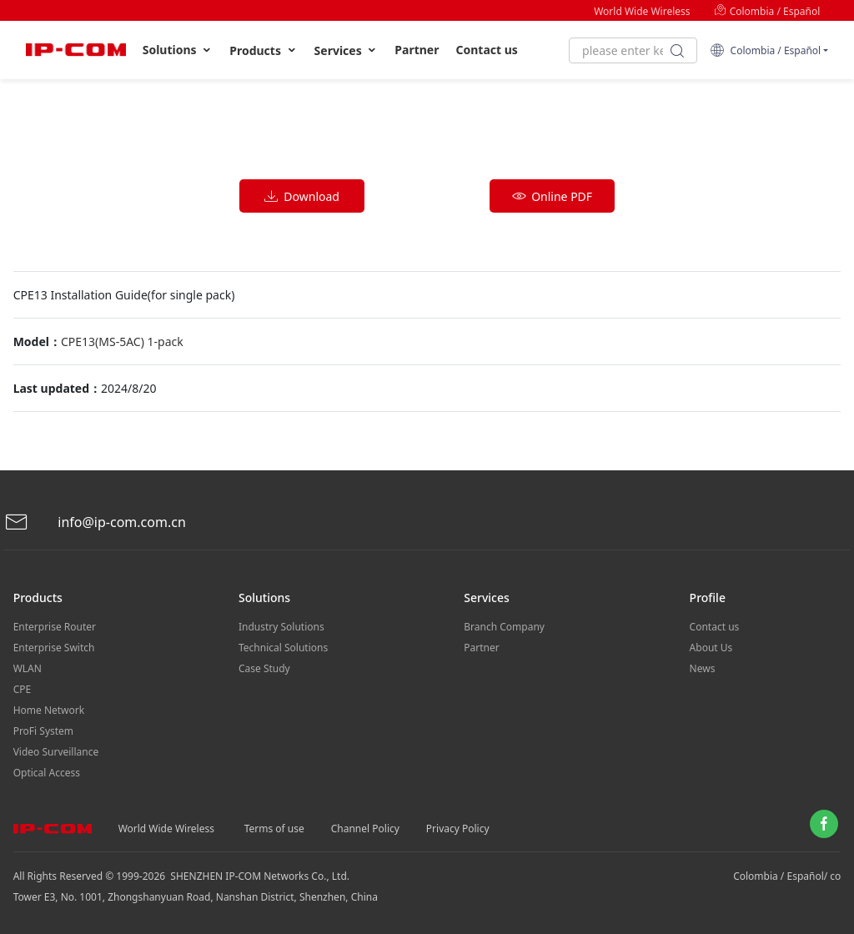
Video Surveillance (56, 752)
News (703, 668)
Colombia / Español (767, 11)
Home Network (49, 710)
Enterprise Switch (54, 647)
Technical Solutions (283, 647)
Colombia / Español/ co (787, 876)
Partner (416, 50)
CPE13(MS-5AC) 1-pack (122, 341)
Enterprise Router (54, 627)
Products (263, 50)
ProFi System (43, 731)
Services (346, 50)
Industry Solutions (281, 627)
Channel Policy (365, 828)
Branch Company (504, 627)
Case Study (264, 668)
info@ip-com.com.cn (95, 522)
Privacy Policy (458, 828)
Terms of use (274, 828)
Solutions (178, 50)
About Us (711, 647)
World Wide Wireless (642, 11)
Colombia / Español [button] (765, 50)
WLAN (27, 668)
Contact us (487, 50)
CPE (22, 689)
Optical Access (46, 773)
